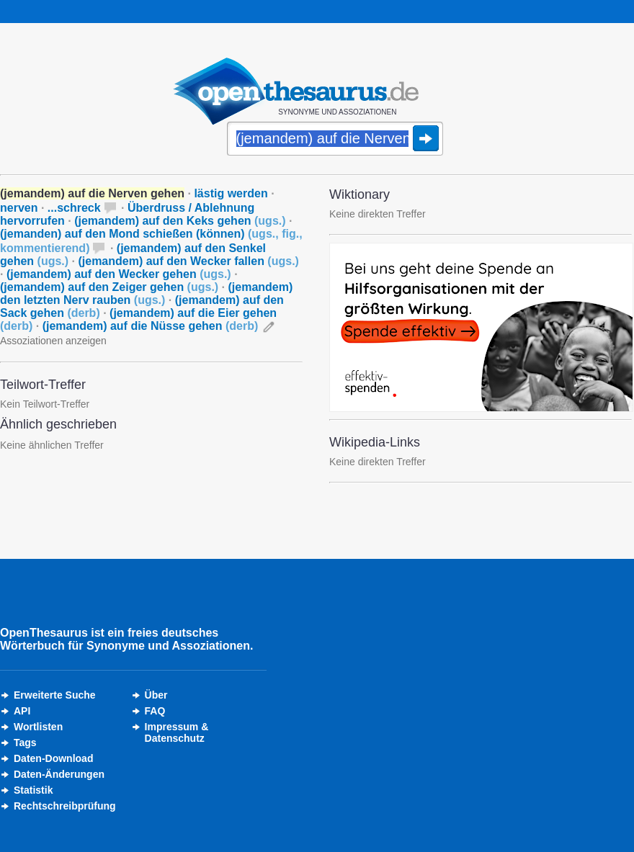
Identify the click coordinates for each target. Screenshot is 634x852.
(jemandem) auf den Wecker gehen (118, 274)
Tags (25, 742)
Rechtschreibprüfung (65, 806)
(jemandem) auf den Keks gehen (179, 221)
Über (156, 695)
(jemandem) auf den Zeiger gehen (109, 287)
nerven (18, 208)
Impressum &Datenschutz (177, 732)
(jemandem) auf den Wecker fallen (188, 261)
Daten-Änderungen (59, 774)
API (22, 711)
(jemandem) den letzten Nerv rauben (146, 293)
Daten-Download (53, 758)
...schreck (74, 208)
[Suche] (335, 140)
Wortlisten (38, 726)
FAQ (155, 711)
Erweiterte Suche (55, 695)
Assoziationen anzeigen (53, 340)
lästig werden (230, 193)
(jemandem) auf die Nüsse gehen (151, 326)
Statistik (33, 790)
